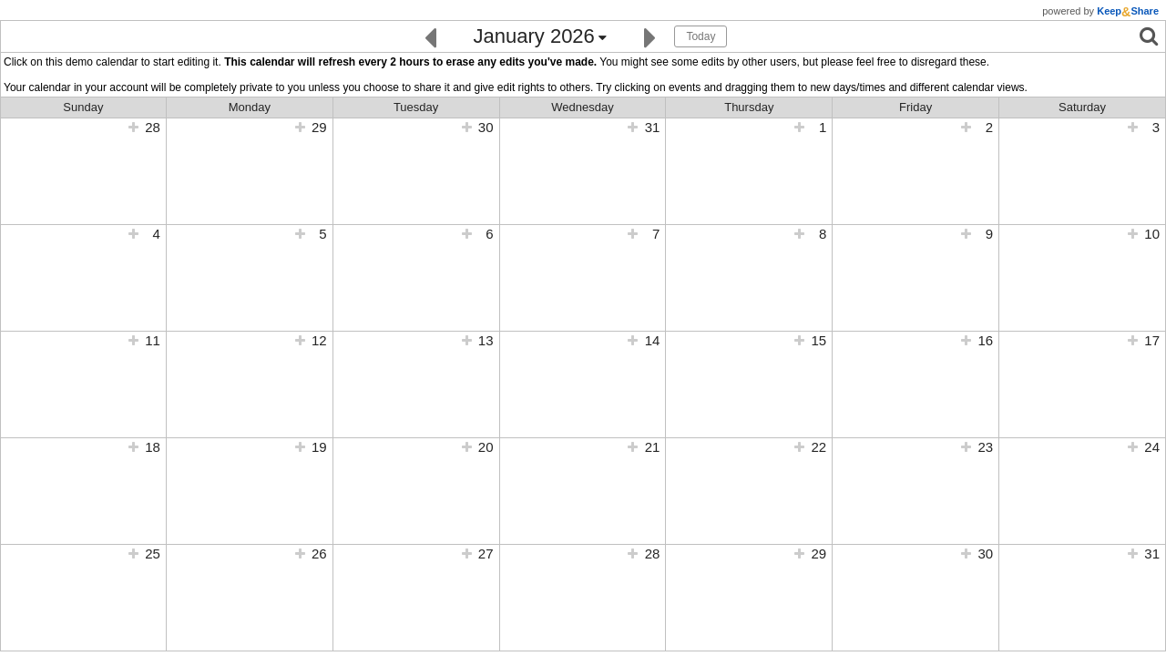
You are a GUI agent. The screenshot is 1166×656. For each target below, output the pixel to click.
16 (985, 340)
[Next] (650, 36)
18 (152, 447)
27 (486, 553)
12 (319, 340)
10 (1152, 233)
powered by (1100, 10)
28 (152, 127)
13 (486, 340)
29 (319, 127)
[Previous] (430, 36)
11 (152, 340)
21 (652, 447)
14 (652, 340)
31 (652, 127)
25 (152, 553)
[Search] (1149, 36)
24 (1152, 447)
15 (819, 340)
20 (486, 447)
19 (319, 447)
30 (486, 127)
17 (1152, 340)
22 (819, 447)
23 (985, 447)
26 (319, 553)
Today (700, 36)
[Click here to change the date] (540, 37)
